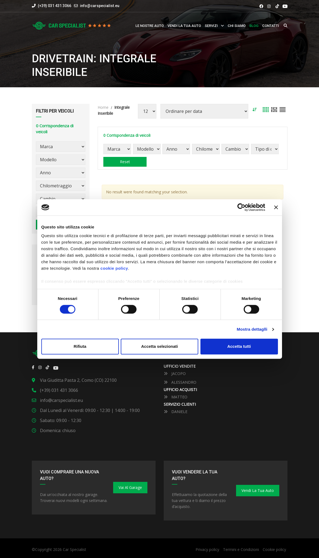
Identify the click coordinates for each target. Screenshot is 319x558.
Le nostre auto (149, 26)
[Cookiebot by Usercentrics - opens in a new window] (241, 207)
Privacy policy (207, 549)
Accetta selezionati (159, 346)
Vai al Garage (130, 487)
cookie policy (114, 268)
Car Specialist (74, 549)
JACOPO (175, 373)
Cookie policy (274, 549)
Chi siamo (237, 26)
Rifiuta (80, 346)
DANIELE (175, 411)
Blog (253, 26)
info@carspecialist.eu (99, 6)
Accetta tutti (239, 346)
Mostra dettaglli (252, 329)
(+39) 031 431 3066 (51, 6)
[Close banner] (276, 207)
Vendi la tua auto (184, 26)
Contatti (270, 26)
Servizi (211, 26)
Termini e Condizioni (241, 549)
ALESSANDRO (180, 382)
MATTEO (175, 396)
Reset (125, 161)
